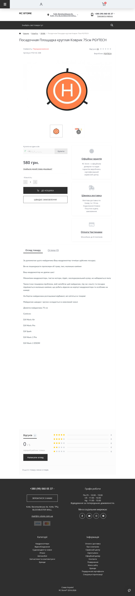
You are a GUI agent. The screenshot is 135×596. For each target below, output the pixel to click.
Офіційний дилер (92, 556)
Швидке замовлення (45, 199)
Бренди (26, 33)
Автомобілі (42, 556)
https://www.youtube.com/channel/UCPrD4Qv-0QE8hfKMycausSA (89, 516)
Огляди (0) (53, 250)
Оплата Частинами (91, 232)
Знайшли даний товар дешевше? (37, 169)
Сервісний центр (93, 550)
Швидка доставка (92, 195)
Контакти (93, 559)
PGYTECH (108, 53)
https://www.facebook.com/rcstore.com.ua (82, 516)
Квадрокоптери (42, 543)
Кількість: (28, 177)
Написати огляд (35, 457)
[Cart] (103, 4)
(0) (98, 49)
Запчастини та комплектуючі (42, 559)
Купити (61, 151)
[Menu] (5, 4)
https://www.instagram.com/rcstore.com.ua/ (96, 516)
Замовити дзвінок (105, 16)
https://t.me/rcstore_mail (103, 516)
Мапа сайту (93, 565)
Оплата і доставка (92, 543)
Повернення (92, 562)
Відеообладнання (42, 546)
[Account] (41, 4)
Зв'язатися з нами (42, 498)
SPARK (43, 33)
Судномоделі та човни (42, 550)
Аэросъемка (92, 553)
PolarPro (34, 33)
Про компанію (92, 546)
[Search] (112, 25)
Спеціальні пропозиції (92, 574)
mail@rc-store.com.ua (42, 516)
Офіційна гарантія (92, 158)
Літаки (42, 553)
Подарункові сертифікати (93, 571)
